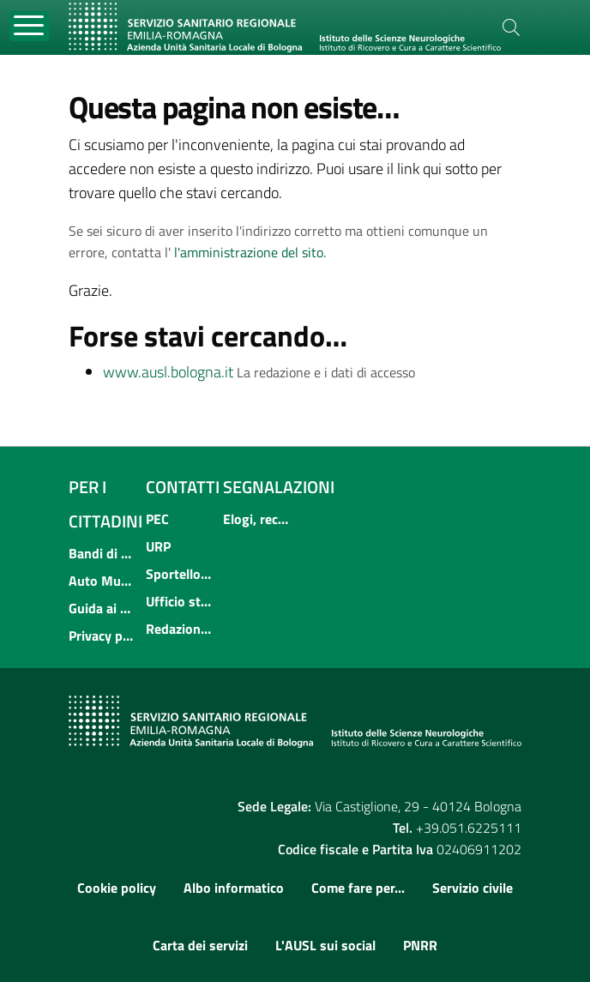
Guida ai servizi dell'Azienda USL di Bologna (102, 608)
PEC (157, 519)
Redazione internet (179, 628)
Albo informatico (234, 887)
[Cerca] (511, 27)
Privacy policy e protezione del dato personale (102, 635)
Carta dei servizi (200, 945)
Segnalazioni (278, 486)
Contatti (183, 486)
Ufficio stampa (179, 601)
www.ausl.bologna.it (168, 371)
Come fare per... (358, 887)
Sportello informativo (179, 573)
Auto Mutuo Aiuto (102, 580)
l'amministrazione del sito (248, 252)
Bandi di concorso (102, 553)
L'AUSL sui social (325, 945)
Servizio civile (472, 887)
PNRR (420, 945)
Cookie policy (116, 887)
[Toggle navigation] (29, 26)
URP (158, 546)
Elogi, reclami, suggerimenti (256, 519)
